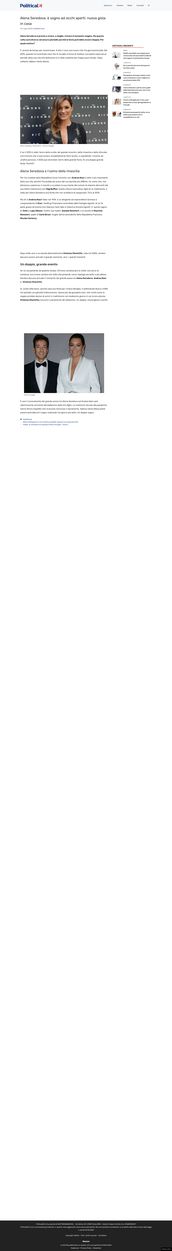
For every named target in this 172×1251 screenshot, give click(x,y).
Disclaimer (97, 1248)
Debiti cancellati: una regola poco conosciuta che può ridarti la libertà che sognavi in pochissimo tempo (137, 55)
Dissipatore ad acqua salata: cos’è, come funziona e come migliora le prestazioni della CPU (137, 77)
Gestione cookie (166, 1249)
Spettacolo (108, 5)
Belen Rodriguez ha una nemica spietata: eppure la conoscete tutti (50, 422)
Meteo (129, 5)
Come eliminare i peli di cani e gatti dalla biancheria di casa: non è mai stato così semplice (136, 90)
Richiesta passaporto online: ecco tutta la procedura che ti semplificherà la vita (136, 114)
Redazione (75, 1248)
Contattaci (102, 1235)
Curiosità (140, 5)
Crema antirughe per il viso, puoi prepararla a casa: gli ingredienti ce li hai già (137, 102)
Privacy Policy (86, 1248)
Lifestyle (119, 5)
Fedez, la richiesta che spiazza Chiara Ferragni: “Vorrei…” (46, 425)
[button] (149, 5)
